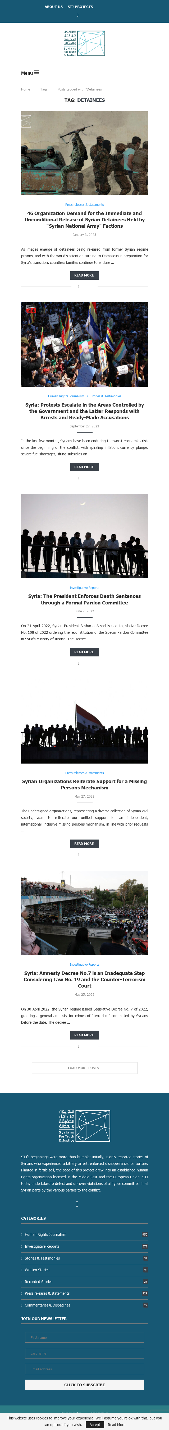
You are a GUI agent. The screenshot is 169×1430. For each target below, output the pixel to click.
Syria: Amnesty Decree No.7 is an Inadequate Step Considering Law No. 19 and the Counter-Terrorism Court (84, 979)
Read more (84, 275)
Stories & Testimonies (86, 1258)
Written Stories (86, 1269)
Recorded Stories (86, 1281)
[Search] (145, 72)
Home (25, 89)
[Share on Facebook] (78, 286)
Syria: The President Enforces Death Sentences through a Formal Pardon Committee (84, 599)
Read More (116, 1425)
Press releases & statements (86, 1293)
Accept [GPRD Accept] (95, 1424)
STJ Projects (80, 6)
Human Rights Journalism (86, 1234)
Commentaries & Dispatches (86, 1305)
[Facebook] (78, 15)
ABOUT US (54, 6)
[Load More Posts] (85, 1068)
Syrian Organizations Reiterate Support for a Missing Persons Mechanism (84, 784)
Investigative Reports (86, 1246)
